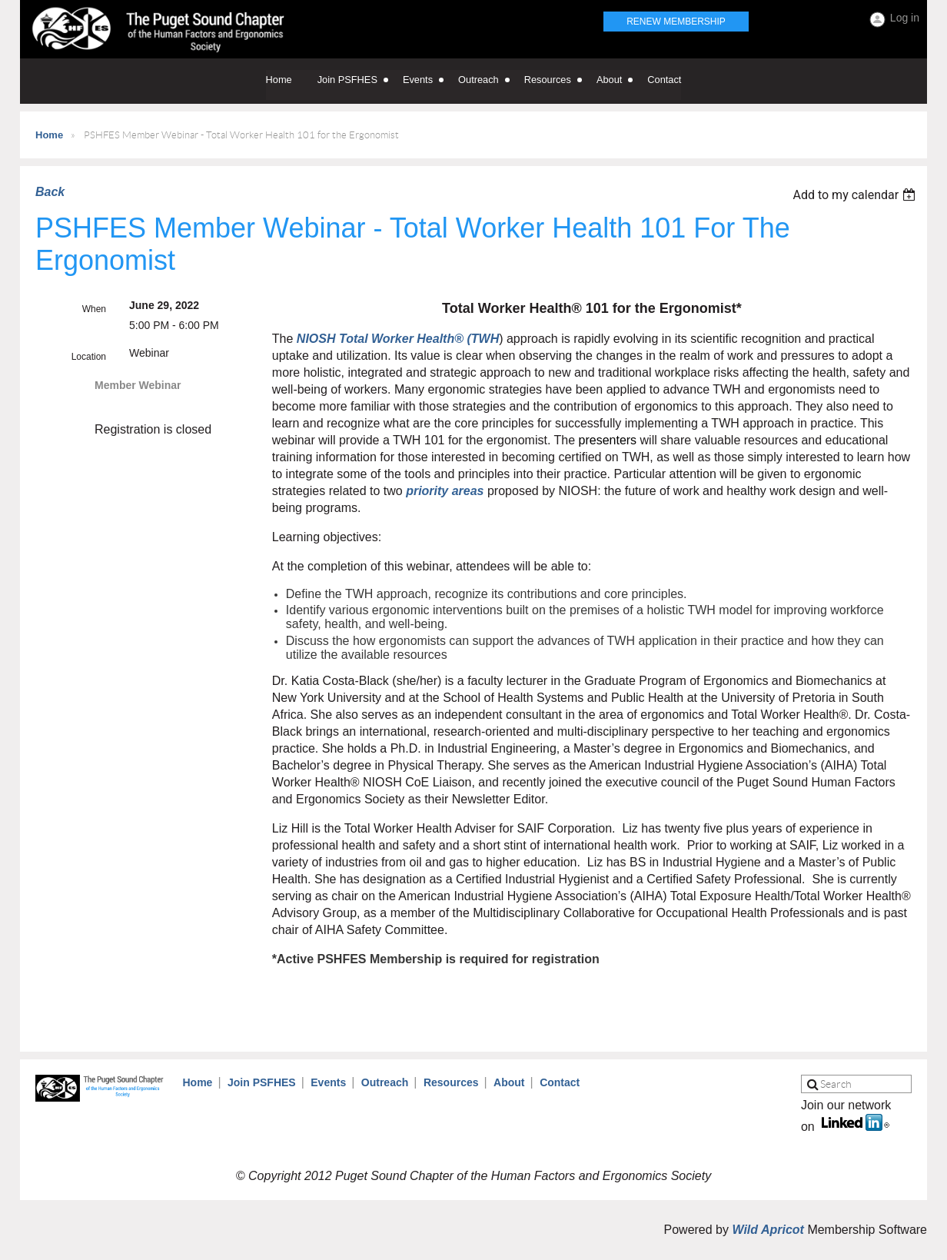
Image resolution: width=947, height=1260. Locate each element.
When (94, 309)
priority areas (444, 490)
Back (50, 191)
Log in (904, 18)
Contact (560, 1082)
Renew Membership (676, 21)
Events (328, 1082)
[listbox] (855, 194)
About (508, 1082)
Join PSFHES (262, 1082)
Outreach (384, 1082)
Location (88, 356)
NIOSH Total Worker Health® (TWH (398, 338)
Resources (451, 1082)
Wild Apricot (767, 1229)
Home (49, 135)
